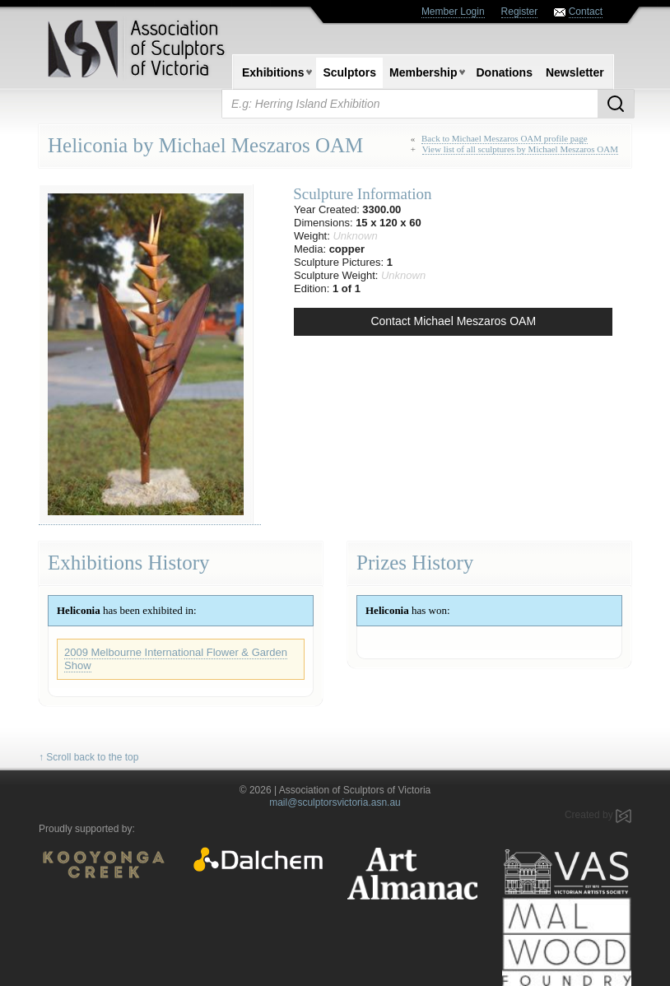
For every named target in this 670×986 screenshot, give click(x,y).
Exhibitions (273, 72)
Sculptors (349, 72)
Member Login (453, 11)
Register (519, 11)
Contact (586, 11)
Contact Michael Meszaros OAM (453, 321)
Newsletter (575, 72)
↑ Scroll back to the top (88, 757)
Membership (423, 72)
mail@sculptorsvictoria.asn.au (335, 802)
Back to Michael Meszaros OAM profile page (504, 138)
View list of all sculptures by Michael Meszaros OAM (520, 149)
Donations (504, 72)
